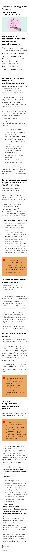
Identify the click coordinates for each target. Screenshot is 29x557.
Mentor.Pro (22, 518)
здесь (23, 328)
